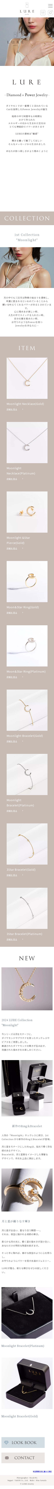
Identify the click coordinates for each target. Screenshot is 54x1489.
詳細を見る (12, 409)
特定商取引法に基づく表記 (42, 1471)
